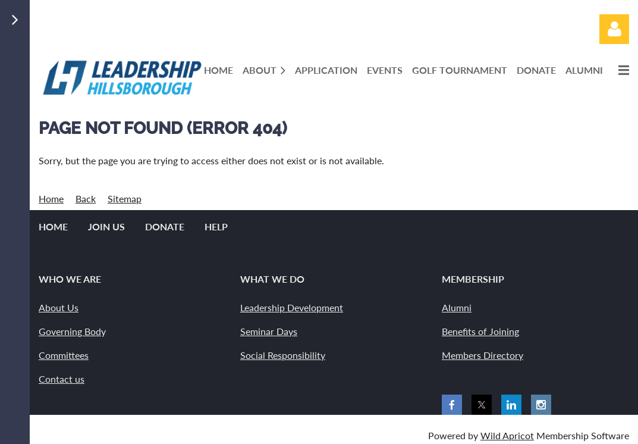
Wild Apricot (507, 435)
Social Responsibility (282, 355)
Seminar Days (268, 331)
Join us (106, 226)
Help (216, 226)
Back (86, 198)
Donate (164, 226)
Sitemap (125, 198)
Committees (64, 355)
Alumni (457, 307)
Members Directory (482, 355)
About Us (58, 307)
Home (51, 198)
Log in (614, 29)
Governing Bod (70, 331)
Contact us (61, 378)
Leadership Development (291, 307)
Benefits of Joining (480, 331)
